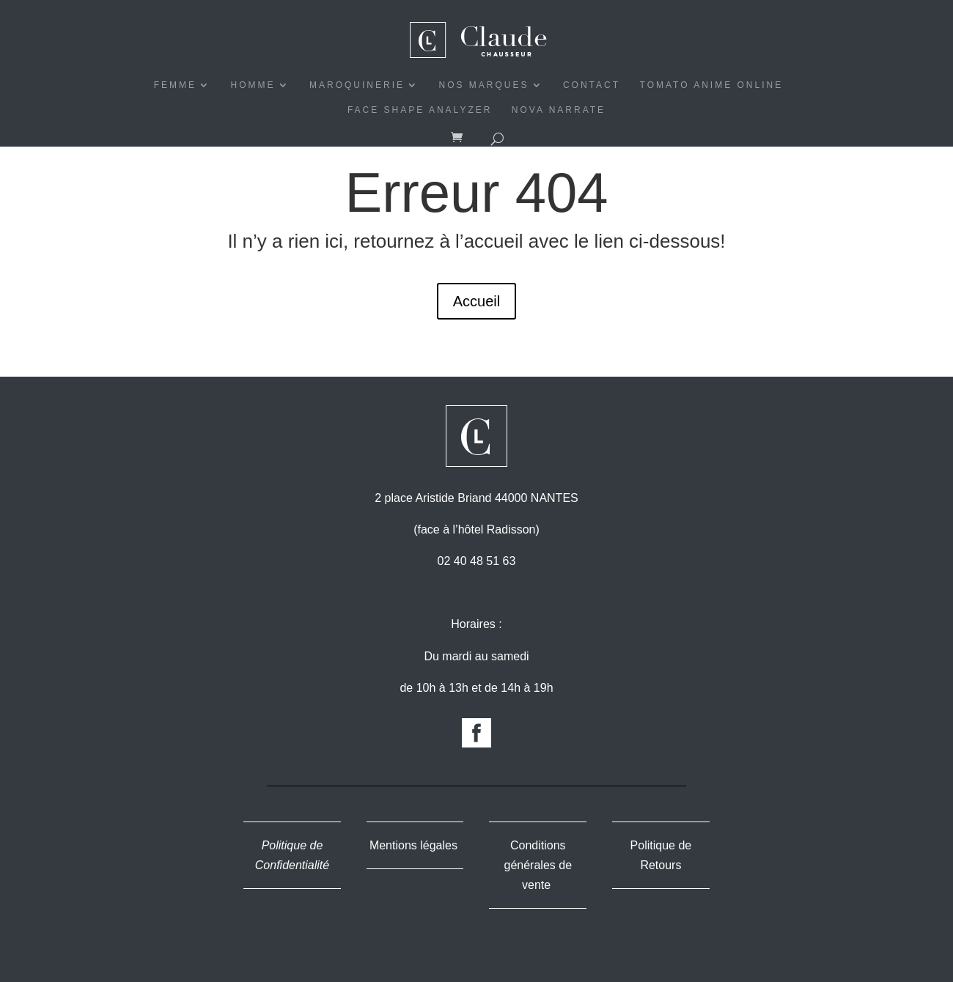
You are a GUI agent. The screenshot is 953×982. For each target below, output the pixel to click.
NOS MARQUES (483, 85)
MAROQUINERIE (357, 85)
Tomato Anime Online (712, 85)
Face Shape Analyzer (420, 110)
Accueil (476, 301)
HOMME (253, 85)
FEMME (175, 85)
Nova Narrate (559, 110)
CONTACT (591, 85)
